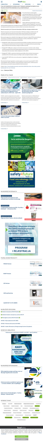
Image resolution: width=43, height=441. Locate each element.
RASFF (35, 415)
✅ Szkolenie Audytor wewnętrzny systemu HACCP (12, 314)
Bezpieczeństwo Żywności (37, 10)
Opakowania (15, 410)
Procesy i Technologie (17, 412)
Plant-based (31, 410)
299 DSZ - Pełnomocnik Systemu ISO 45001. (10, 323)
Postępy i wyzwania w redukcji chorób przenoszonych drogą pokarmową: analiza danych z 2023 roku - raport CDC (11, 91)
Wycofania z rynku (34, 417)
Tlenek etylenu (25, 417)
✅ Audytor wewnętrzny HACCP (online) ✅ (10, 311)
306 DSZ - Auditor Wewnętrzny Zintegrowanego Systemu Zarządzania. (16, 326)
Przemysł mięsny (27, 412)
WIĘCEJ (39, 4)
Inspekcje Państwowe (8, 408)
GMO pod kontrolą (8, 293)
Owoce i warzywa (23, 410)
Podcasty (37, 410)
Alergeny (4, 403)
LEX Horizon (6, 283)
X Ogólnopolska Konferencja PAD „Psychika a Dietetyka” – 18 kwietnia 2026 (12, 208)
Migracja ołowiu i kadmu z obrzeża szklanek (11, 218)
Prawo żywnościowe (7, 412)
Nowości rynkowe (7, 410)
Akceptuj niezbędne (21, 439)
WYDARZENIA (16, 4)
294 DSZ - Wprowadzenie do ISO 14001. (9, 320)
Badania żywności (18, 403)
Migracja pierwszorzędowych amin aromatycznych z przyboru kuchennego (10, 198)
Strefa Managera (8, 417)
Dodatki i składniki (32, 77)
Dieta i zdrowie (23, 77)
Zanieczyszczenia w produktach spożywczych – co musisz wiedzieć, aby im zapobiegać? (12, 382)
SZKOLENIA (28, 4)
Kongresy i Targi (18, 408)
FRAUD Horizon (7, 263)
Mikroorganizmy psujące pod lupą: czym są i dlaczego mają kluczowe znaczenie (11, 372)
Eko (21, 405)
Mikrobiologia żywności (34, 408)
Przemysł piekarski (19, 415)
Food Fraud (37, 405)
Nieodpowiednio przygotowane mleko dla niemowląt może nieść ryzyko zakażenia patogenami (31, 91)
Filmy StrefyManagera (29, 405)
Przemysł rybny (28, 415)
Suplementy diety (17, 417)
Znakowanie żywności (21, 419)
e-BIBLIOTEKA (4, 4)
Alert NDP (10, 403)
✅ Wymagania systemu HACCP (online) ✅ (10, 317)
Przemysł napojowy (9, 415)
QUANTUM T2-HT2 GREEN (10, 303)
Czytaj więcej (4, 102)
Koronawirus (25, 408)
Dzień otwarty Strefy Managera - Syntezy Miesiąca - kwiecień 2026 (11, 393)
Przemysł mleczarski (36, 412)
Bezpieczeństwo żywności (13, 77)
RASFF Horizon (7, 273)
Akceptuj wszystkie (21, 436)
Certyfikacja (38, 403)
